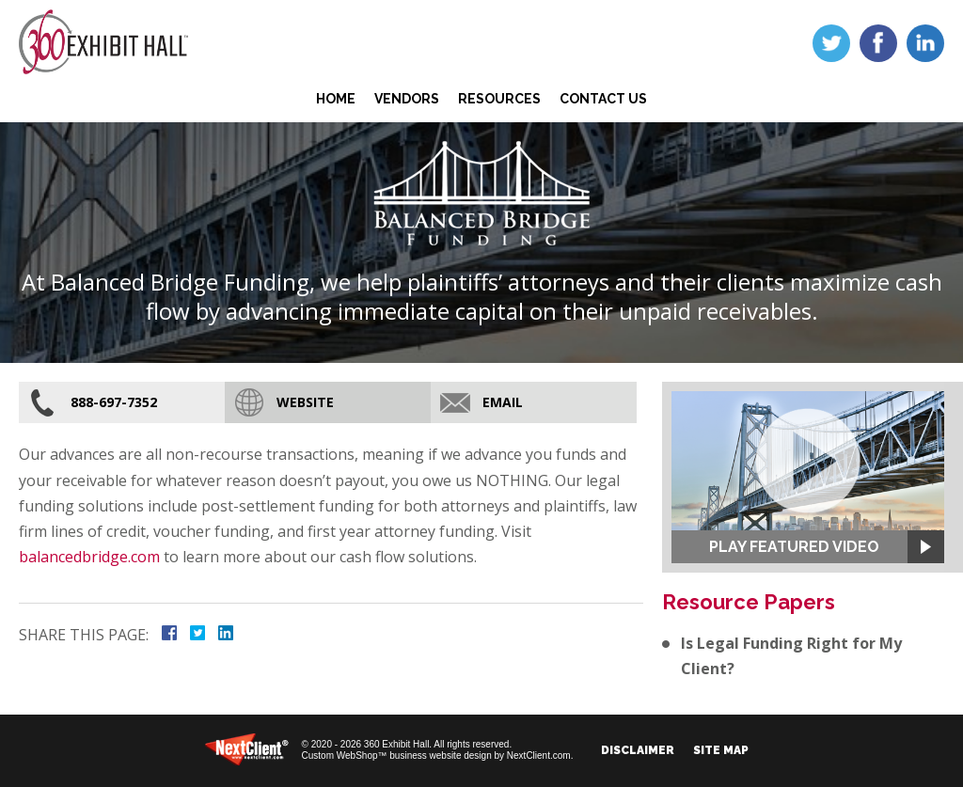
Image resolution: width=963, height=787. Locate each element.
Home (335, 98)
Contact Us (603, 98)
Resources (499, 98)
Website (305, 402)
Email (502, 402)
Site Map (721, 750)
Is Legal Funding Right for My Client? (791, 656)
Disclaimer (637, 750)
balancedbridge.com (89, 556)
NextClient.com (539, 755)
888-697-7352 (114, 402)
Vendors (406, 98)
